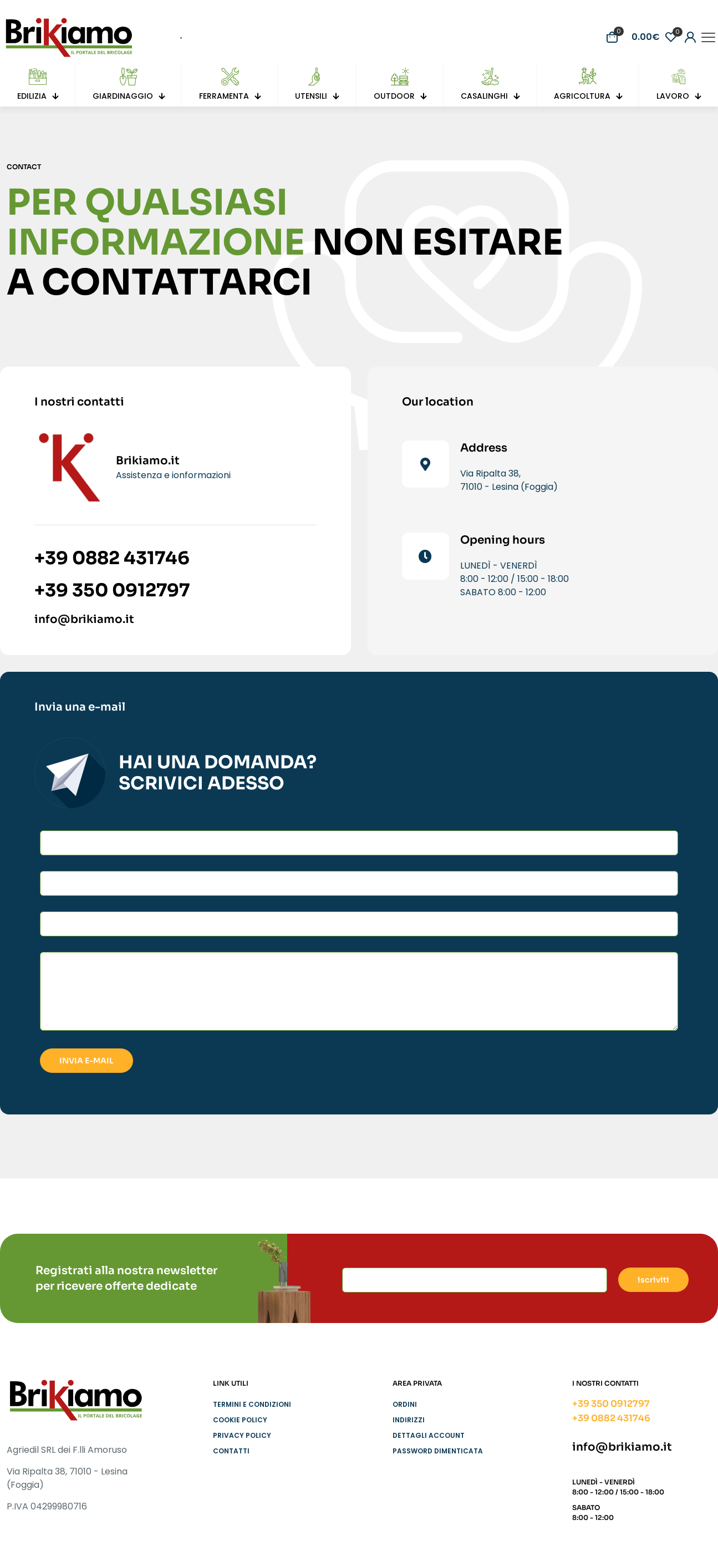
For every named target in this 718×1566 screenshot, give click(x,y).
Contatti (231, 1451)
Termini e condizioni (252, 1404)
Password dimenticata (438, 1451)
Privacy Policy (242, 1435)
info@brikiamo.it (84, 619)
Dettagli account (429, 1435)
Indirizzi (409, 1420)
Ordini (405, 1404)
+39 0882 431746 (112, 558)
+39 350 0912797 (112, 590)
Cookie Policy (240, 1420)
